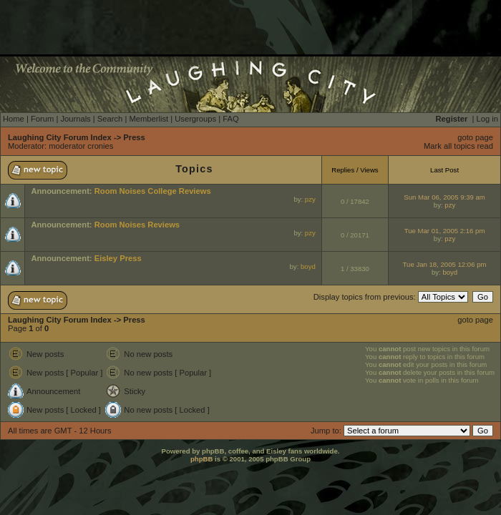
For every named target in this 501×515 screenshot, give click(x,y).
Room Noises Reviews (137, 224)
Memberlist (148, 118)
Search (109, 118)
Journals (75, 118)
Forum (42, 118)
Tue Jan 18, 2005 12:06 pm (445, 264)
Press (134, 137)
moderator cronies (81, 146)
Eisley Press (118, 258)
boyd (308, 266)
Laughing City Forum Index (60, 137)
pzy (310, 199)
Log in (487, 118)
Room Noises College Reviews (152, 191)
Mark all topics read (458, 146)
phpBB (201, 459)
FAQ (230, 118)
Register (452, 118)
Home (13, 118)
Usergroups (195, 118)
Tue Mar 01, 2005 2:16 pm (444, 231)
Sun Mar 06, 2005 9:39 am (444, 197)
